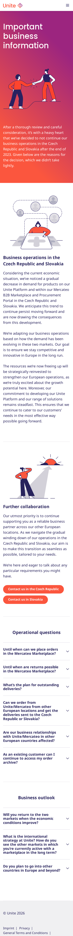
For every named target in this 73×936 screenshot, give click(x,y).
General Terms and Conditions (25, 933)
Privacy (24, 928)
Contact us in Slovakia (25, 599)
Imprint (8, 928)
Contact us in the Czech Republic (33, 589)
